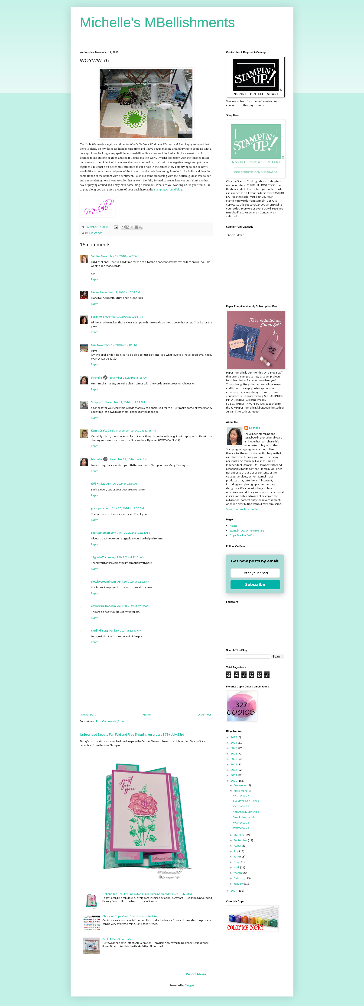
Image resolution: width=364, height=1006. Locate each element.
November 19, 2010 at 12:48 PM (136, 430)
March (238, 872)
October (239, 835)
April (237, 867)
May (237, 862)
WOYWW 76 (241, 806)
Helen (95, 292)
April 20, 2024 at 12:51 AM (133, 532)
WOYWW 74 (241, 828)
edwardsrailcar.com (103, 606)
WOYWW (97, 232)
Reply (94, 279)
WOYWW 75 (241, 822)
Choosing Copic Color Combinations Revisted (130, 916)
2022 (234, 748)
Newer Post (88, 714)
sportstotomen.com (103, 532)
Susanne (96, 316)
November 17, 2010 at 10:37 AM (120, 292)
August (238, 845)
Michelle (96, 377)
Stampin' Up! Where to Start (247, 530)
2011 (234, 775)
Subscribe (255, 584)
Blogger (189, 985)
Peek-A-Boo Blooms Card (118, 939)
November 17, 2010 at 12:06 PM (117, 345)
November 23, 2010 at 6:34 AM (128, 459)
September (241, 840)
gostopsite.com (100, 508)
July (236, 851)
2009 (234, 890)
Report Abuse (196, 974)
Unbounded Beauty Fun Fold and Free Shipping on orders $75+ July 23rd (132, 734)
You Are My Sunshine (246, 811)
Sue (93, 345)
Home (147, 714)
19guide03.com (101, 557)
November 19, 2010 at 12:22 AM (125, 402)
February (240, 878)
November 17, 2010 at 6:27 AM (120, 256)
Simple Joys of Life (244, 817)
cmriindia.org (99, 630)
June (237, 856)
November (241, 791)
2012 (234, 769)
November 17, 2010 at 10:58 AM (123, 316)
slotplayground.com (103, 581)
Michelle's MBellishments (157, 22)
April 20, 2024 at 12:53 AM (125, 630)
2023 (234, 742)
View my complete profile (242, 509)
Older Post (204, 714)
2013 (234, 764)
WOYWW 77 (241, 795)
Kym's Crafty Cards (103, 430)
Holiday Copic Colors (246, 801)
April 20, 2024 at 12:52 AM (133, 581)
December (240, 785)
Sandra (95, 256)
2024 (234, 737)
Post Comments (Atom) (111, 721)
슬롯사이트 (98, 483)
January (239, 883)
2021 (234, 753)
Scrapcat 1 (97, 402)
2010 (234, 780)
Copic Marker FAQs (242, 535)
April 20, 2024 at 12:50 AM (122, 483)
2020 (234, 759)
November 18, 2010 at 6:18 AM (128, 377)
